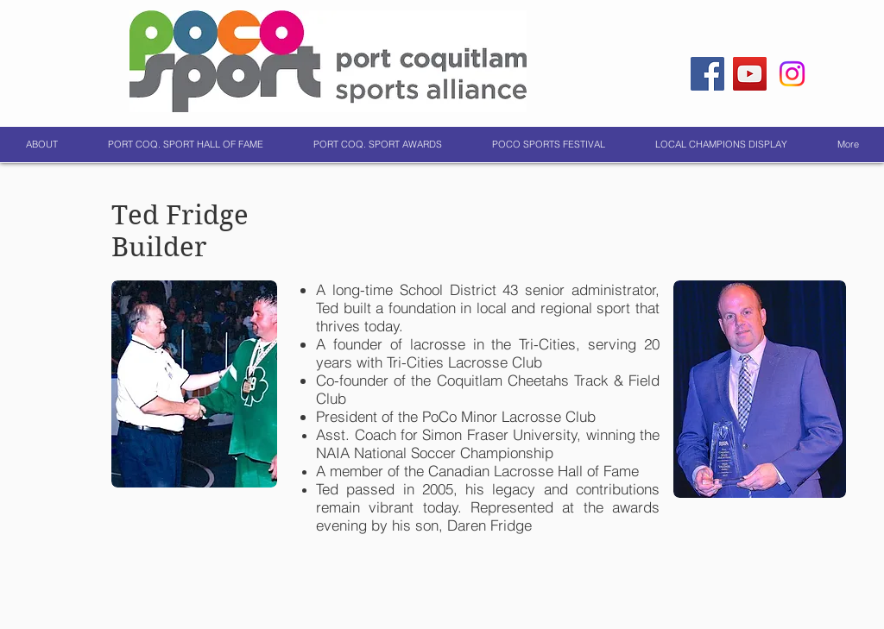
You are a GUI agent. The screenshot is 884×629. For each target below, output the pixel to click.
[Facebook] (707, 74)
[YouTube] (750, 74)
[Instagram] (792, 74)
